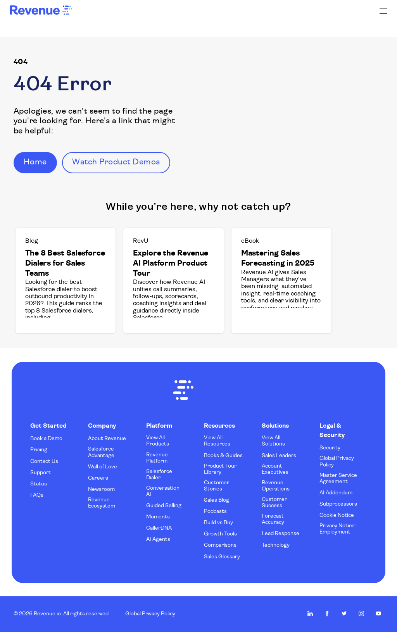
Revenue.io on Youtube (378, 613)
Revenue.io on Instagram (361, 613)
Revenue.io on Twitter (344, 613)
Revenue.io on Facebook (327, 613)
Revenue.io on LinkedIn (310, 613)
